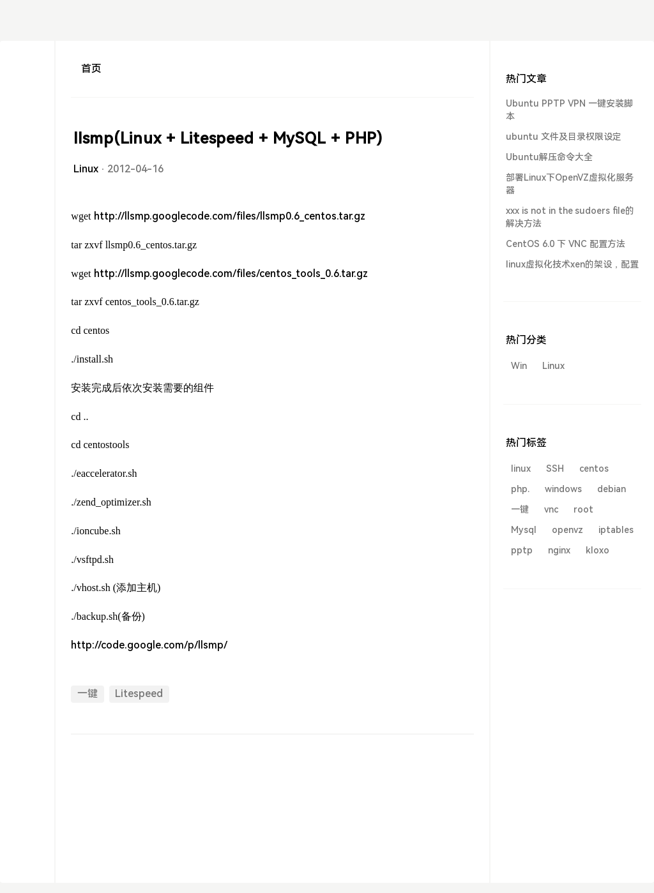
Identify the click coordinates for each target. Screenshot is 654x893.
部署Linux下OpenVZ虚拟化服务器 (570, 183)
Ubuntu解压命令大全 (549, 157)
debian (611, 489)
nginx (559, 550)
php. (520, 489)
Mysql (523, 530)
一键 (87, 693)
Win (519, 366)
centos (594, 468)
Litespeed (139, 693)
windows (563, 489)
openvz (567, 530)
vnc (551, 509)
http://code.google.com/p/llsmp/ (149, 645)
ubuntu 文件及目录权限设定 (563, 136)
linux (521, 468)
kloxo (597, 550)
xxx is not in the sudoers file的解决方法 (570, 217)
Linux (85, 169)
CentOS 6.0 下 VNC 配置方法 (565, 244)
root (583, 509)
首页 (91, 69)
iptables (616, 530)
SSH (555, 468)
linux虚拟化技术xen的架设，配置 (572, 264)
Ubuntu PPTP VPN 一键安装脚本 (569, 109)
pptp (522, 550)
